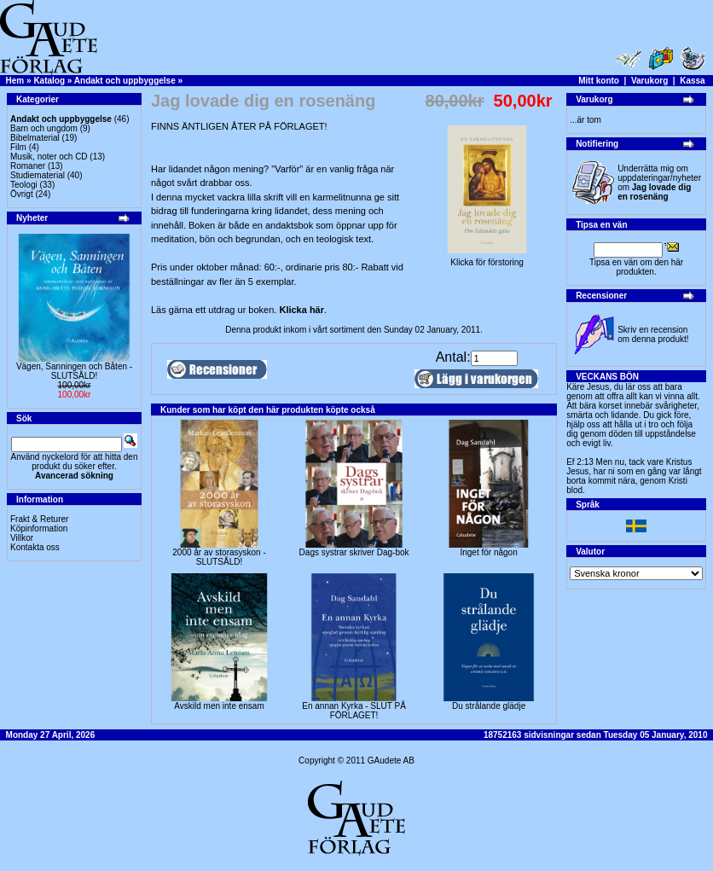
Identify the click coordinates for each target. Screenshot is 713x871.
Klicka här (301, 310)
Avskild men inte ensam (219, 706)
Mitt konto (598, 80)
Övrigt (21, 194)
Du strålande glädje (488, 706)
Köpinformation (38, 528)
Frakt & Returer (39, 519)
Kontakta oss (35, 547)
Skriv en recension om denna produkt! (652, 334)
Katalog (49, 80)
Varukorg (649, 80)
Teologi (24, 184)
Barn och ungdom (44, 128)
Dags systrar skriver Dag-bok (354, 552)
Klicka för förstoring (487, 258)
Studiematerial (37, 175)
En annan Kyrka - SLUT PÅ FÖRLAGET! (354, 710)
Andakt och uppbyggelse (125, 80)
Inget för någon (488, 552)
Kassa (692, 80)
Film (18, 147)
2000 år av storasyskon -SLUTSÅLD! (219, 557)
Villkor (21, 538)
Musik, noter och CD (49, 156)
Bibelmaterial (35, 137)
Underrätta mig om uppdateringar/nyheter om (659, 182)
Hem (15, 80)
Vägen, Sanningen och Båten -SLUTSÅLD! (74, 371)
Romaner (27, 166)
